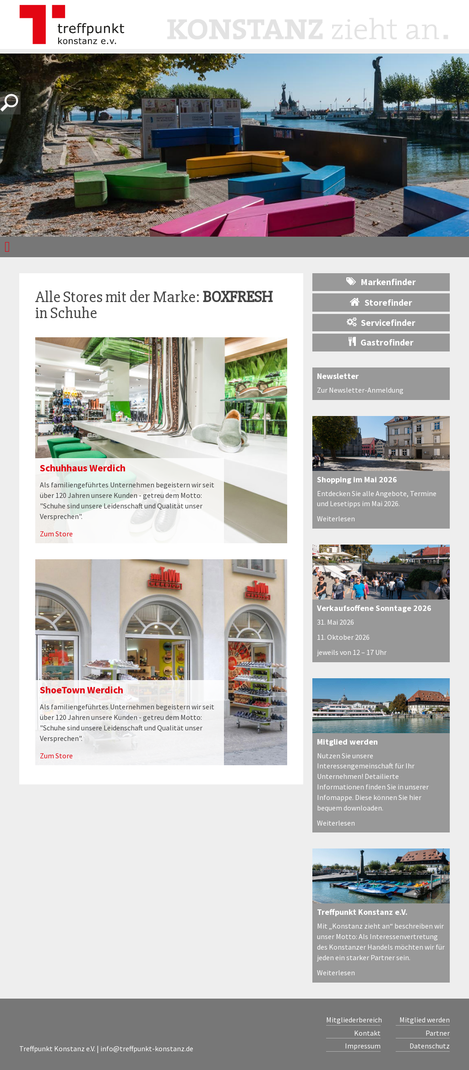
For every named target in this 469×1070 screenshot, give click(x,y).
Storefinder (381, 302)
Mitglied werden (347, 741)
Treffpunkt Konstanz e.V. (362, 912)
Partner (437, 1033)
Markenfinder (381, 281)
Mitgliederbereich (353, 1019)
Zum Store (56, 533)
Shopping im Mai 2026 (357, 479)
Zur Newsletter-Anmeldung (360, 389)
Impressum (363, 1045)
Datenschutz (429, 1045)
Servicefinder (381, 322)
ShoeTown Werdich (81, 689)
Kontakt (367, 1033)
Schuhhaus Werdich (82, 467)
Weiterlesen (336, 518)
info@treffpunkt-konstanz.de (146, 1048)
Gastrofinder (381, 342)
